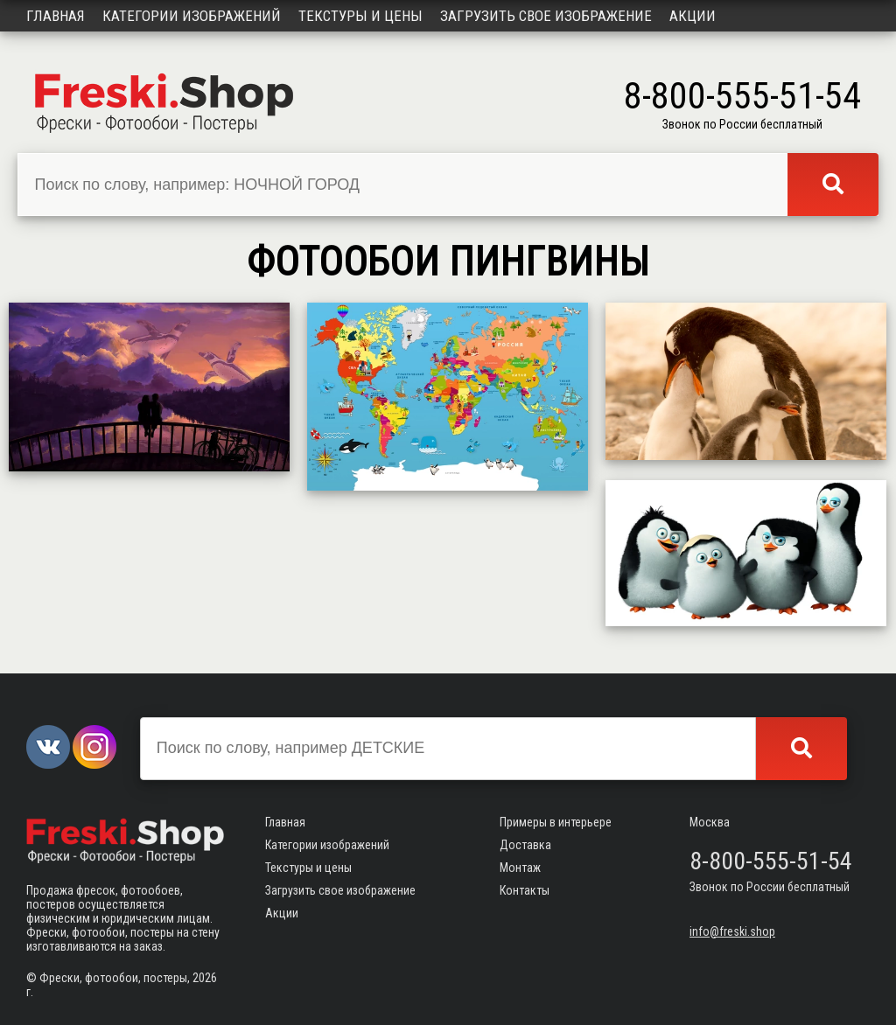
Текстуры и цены (360, 15)
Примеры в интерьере (556, 822)
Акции (692, 15)
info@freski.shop (732, 931)
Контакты (525, 890)
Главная (55, 15)
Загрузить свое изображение (546, 15)
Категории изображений (191, 15)
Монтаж (520, 868)
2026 (204, 978)
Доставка (525, 845)
